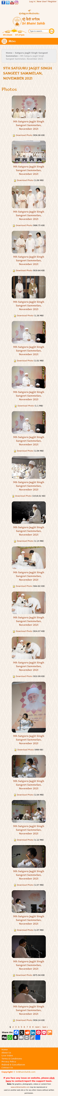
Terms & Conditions (12, 1058)
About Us (6, 1052)
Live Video (7, 1055)
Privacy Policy (9, 1061)
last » (45, 1027)
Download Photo (24, 135)
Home (9, 53)
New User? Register (46, 1)
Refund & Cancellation (13, 1064)
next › (38, 1027)
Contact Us (7, 1067)
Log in (32, 1)
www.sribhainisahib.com (20, 1087)
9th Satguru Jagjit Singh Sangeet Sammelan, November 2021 (28, 125)
